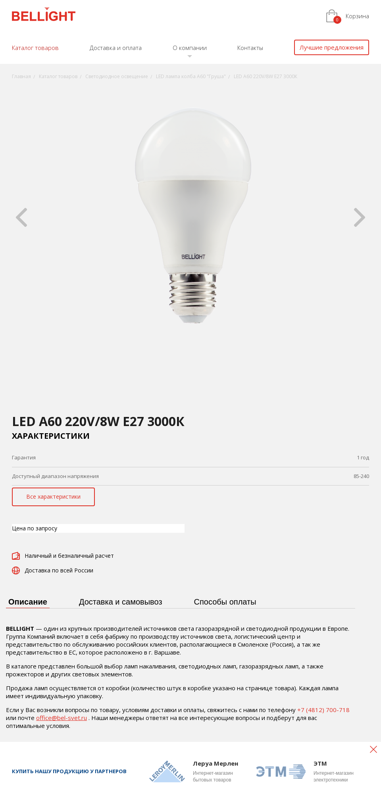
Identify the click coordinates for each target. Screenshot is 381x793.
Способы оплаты (225, 601)
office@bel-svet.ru (61, 718)
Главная (21, 76)
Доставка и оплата (116, 48)
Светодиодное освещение (116, 76)
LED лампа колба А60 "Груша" (191, 76)
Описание (27, 601)
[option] (190, 217)
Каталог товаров (35, 48)
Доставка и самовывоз (120, 601)
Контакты (250, 48)
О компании (190, 48)
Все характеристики (53, 496)
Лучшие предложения (332, 47)
